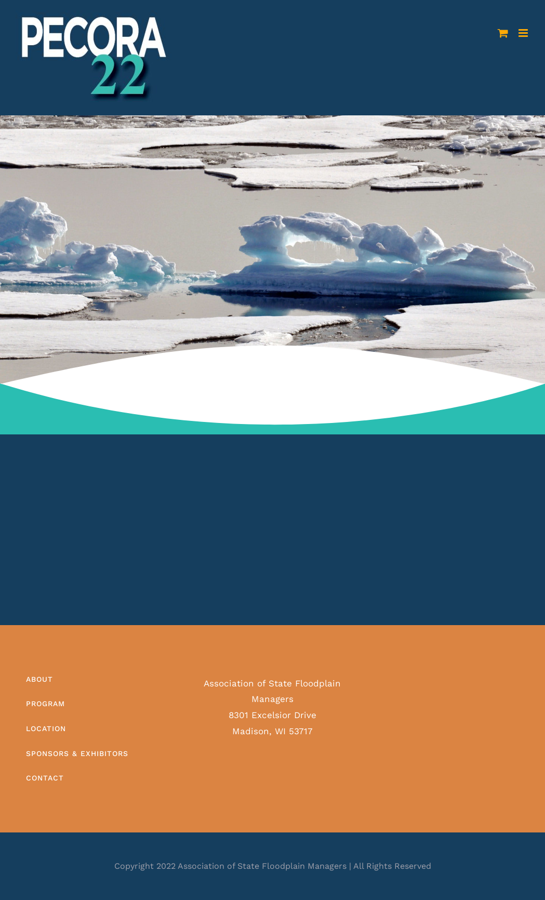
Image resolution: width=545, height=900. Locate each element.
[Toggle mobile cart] (503, 33)
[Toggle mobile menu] (524, 33)
